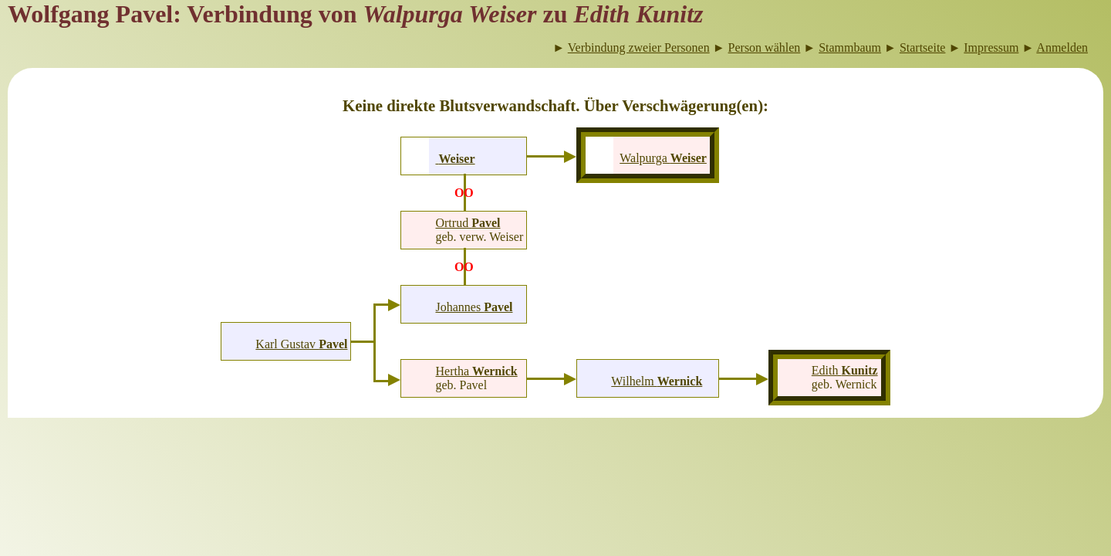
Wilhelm (656, 381)
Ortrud (467, 222)
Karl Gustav (301, 344)
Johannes (473, 307)
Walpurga (663, 157)
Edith (845, 370)
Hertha (477, 371)
